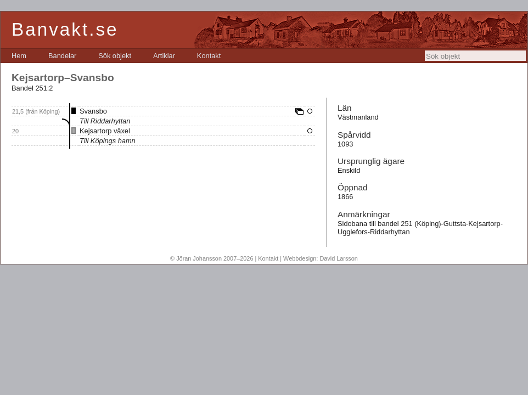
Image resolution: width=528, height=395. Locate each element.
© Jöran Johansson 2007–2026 (211, 258)
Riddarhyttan (111, 121)
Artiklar (164, 56)
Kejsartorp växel (105, 131)
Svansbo (93, 111)
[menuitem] (19, 56)
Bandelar (62, 56)
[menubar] (116, 56)
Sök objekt (114, 56)
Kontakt (209, 56)
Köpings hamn (113, 141)
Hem (19, 56)
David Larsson (338, 258)
